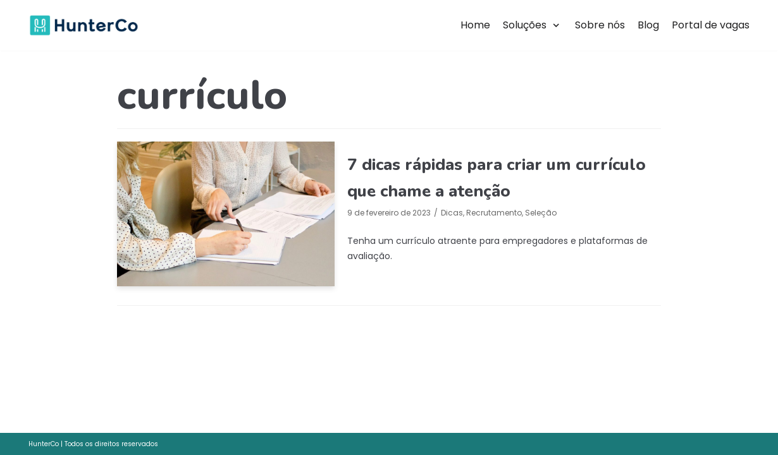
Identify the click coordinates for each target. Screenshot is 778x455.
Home (475, 25)
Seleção (541, 212)
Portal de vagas (711, 25)
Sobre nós (600, 25)
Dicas (452, 212)
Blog (648, 25)
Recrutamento (494, 212)
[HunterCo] (83, 25)
